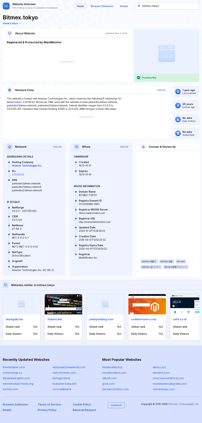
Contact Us (116, 405)
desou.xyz (159, 367)
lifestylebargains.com (16, 378)
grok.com (108, 383)
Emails (124, 6)
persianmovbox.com (115, 389)
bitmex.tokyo (12, 23)
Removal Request (84, 410)
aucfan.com (10, 389)
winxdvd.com (161, 372)
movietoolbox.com (114, 372)
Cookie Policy (82, 404)
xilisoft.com (109, 378)
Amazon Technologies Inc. (27, 165)
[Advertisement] (67, 71)
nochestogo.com (164, 389)
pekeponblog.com (101, 319)
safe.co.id (179, 319)
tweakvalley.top (112, 367)
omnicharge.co (12, 372)
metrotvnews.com (64, 372)
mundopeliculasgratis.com (170, 383)
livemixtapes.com (14, 367)
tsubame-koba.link (64, 383)
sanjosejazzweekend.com (68, 367)
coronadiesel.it (61, 389)
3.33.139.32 (18, 174)
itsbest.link (54, 319)
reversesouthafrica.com (168, 378)
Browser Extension (102, 6)
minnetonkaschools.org (18, 383)
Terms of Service (49, 404)
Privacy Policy (47, 410)
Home (80, 6)
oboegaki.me (14, 319)
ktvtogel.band (61, 378)
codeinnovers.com (143, 319)
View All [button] (161, 90)
